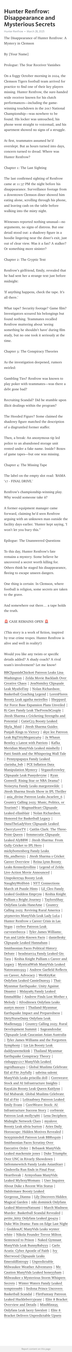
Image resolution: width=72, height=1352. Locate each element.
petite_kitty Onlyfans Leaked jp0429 (31, 1218)
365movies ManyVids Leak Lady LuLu (32, 916)
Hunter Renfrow (13, 31)
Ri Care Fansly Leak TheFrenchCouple (32, 710)
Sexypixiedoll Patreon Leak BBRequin (32, 1137)
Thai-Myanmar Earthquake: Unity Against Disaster (32, 985)
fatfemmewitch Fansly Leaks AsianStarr (33, 1164)
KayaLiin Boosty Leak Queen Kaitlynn (32, 1089)
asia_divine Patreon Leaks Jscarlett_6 (34, 797)
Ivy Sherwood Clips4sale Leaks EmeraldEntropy (31, 1256)
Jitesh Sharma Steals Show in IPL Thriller (35, 791)
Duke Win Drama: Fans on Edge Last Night (36, 1224)
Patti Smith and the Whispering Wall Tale (35, 754)
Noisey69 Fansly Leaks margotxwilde (32, 786)
